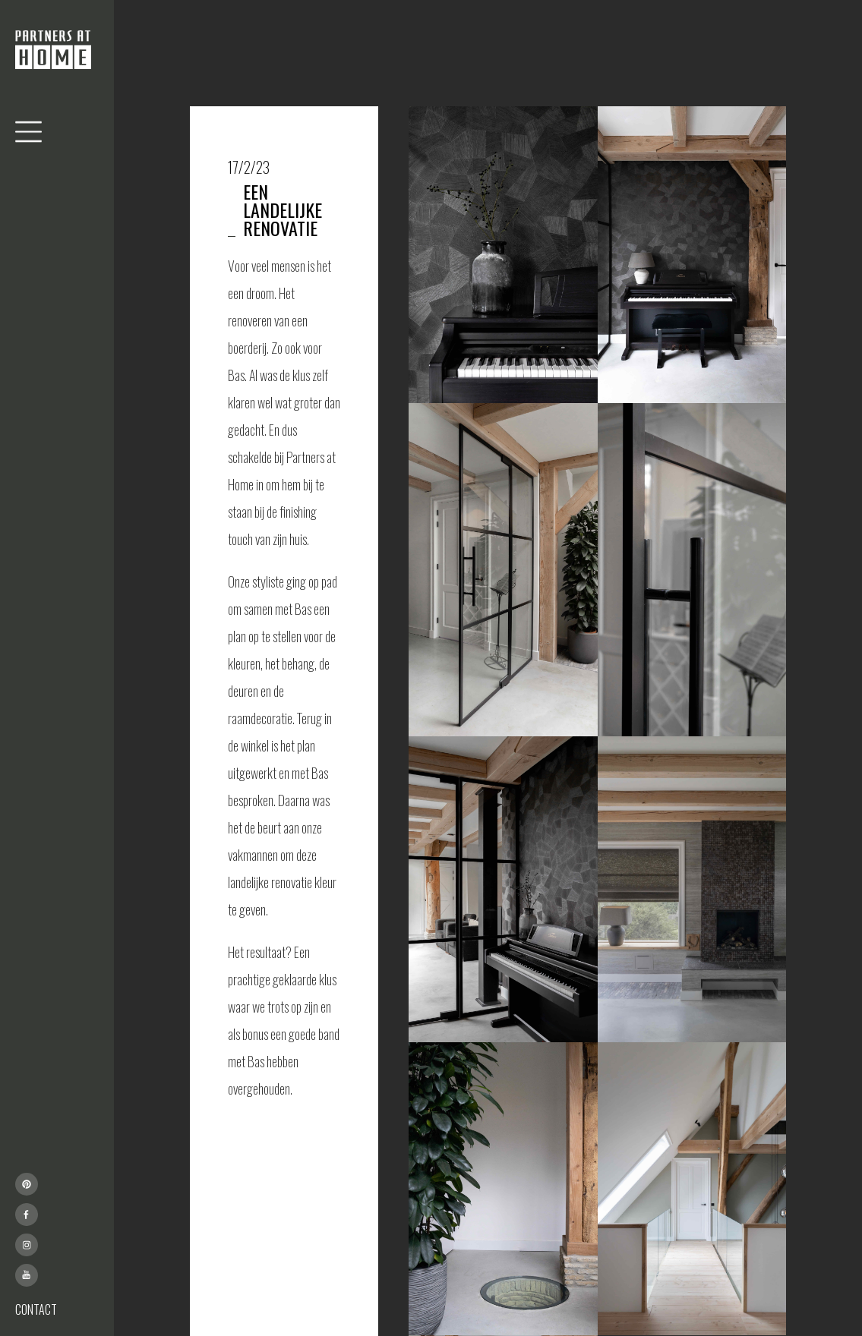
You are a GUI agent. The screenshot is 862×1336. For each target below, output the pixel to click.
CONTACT (36, 1309)
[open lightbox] (503, 254)
